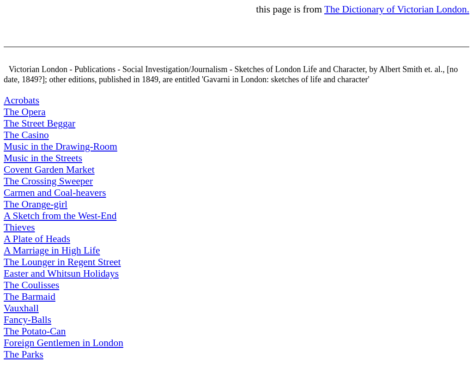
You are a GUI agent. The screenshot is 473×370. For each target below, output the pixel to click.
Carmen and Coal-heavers (55, 192)
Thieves (19, 227)
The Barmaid (29, 296)
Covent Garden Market (49, 169)
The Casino (26, 134)
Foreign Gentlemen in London (63, 342)
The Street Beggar (39, 123)
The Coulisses (31, 285)
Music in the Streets (43, 158)
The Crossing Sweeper (48, 181)
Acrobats (21, 100)
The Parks (23, 354)
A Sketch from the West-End (60, 215)
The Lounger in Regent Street (62, 261)
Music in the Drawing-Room (60, 146)
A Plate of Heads (37, 238)
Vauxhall (21, 308)
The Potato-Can (35, 331)
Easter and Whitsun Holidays (61, 273)
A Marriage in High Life (52, 250)
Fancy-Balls (27, 319)
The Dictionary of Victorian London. (396, 9)
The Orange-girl (35, 204)
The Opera (25, 111)
